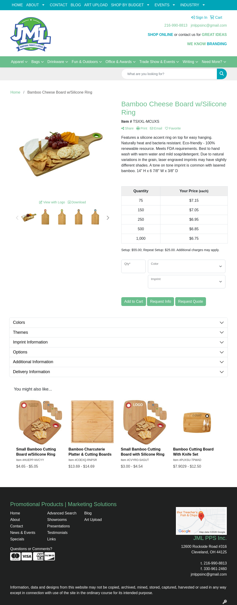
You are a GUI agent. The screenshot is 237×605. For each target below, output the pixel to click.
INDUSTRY (189, 5)
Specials (17, 539)
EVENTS (162, 5)
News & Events (22, 533)
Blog (88, 513)
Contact (16, 526)
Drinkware (55, 62)
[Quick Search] (169, 74)
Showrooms (57, 520)
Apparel (17, 62)
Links (51, 539)
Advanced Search (61, 513)
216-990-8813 (175, 25)
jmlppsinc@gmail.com (209, 25)
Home (15, 513)
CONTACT (58, 5)
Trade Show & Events (157, 62)
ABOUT (32, 5)
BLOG (76, 5)
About (15, 520)
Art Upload (93, 520)
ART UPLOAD (96, 5)
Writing (188, 62)
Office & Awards (119, 62)
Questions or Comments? (31, 549)
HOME (17, 5)
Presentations (58, 526)
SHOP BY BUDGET (127, 5)
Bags (35, 62)
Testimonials (57, 533)
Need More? (212, 62)
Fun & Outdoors (85, 62)
